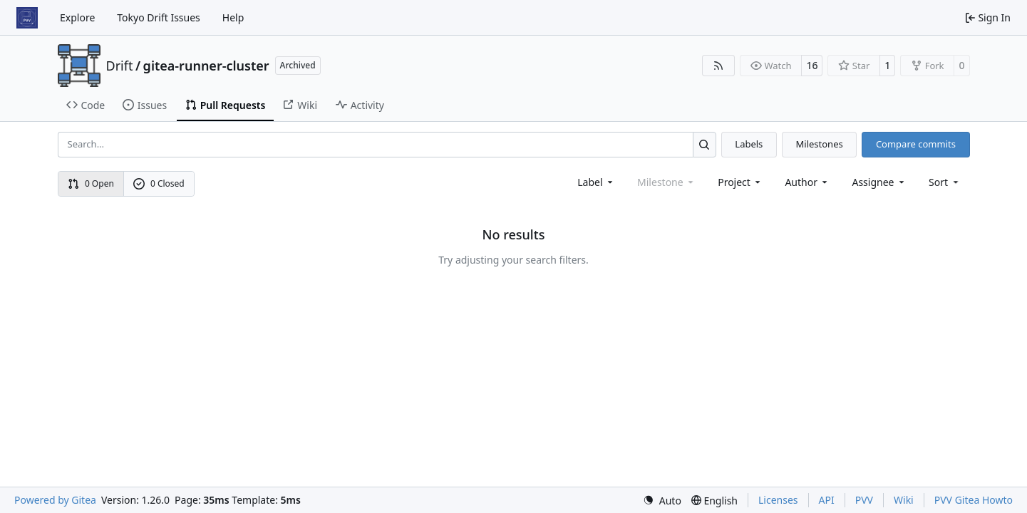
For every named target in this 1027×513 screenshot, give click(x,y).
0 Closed (159, 183)
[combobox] (596, 182)
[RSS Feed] (718, 65)
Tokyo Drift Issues (158, 17)
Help (233, 17)
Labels (749, 144)
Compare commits (916, 144)
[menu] (944, 182)
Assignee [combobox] (879, 182)
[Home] (27, 18)
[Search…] (704, 144)
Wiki (904, 500)
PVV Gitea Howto (973, 500)
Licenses (778, 500)
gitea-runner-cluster (206, 65)
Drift (119, 65)
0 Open (91, 183)
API (827, 500)
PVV (864, 500)
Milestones (819, 144)
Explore (77, 17)
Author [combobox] (807, 182)
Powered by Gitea (55, 500)
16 (811, 65)
